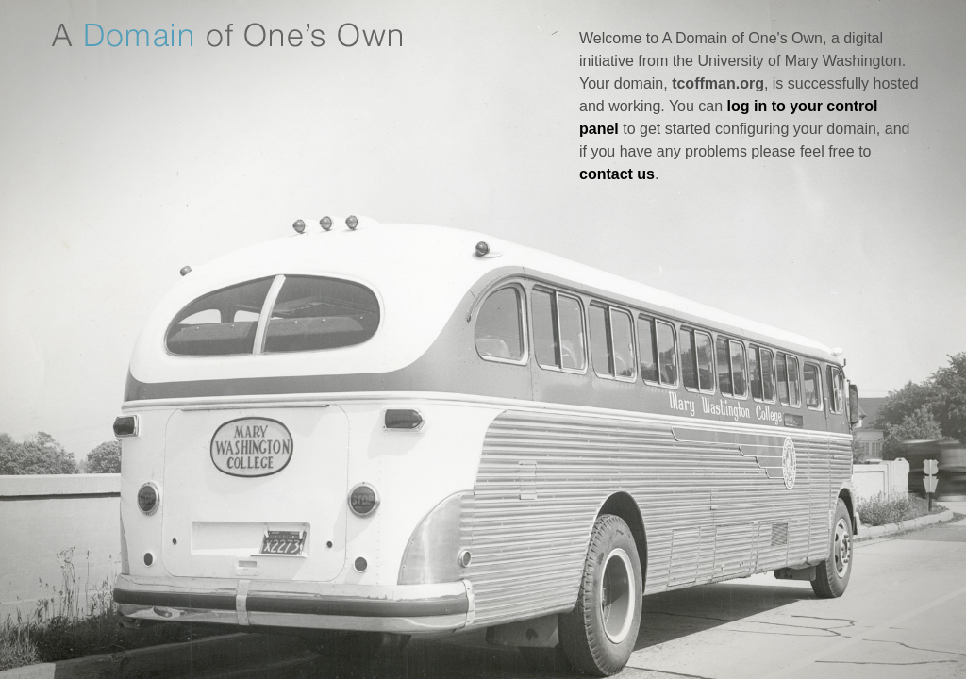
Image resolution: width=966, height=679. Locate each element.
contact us (617, 174)
